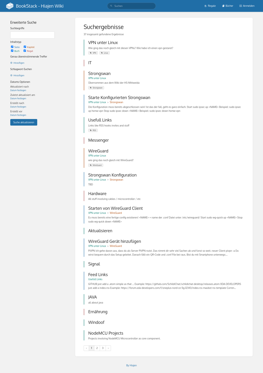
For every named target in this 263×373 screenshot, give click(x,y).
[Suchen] (111, 5)
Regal (28, 50)
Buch (15, 50)
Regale (210, 5)
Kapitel (29, 46)
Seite (15, 46)
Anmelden (246, 5)
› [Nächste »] (108, 347)
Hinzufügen (17, 63)
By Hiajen (131, 365)
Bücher (227, 5)
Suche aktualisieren (23, 122)
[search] (131, 6)
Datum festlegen (18, 90)
